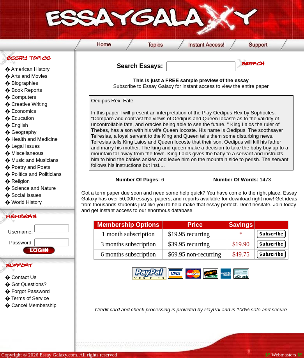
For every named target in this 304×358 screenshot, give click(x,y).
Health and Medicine (34, 139)
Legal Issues (25, 146)
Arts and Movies (29, 76)
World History (26, 202)
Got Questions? (28, 284)
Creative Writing (29, 104)
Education (22, 118)
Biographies (24, 83)
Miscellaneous (27, 153)
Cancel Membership (34, 305)
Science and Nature (33, 188)
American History (30, 69)
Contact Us (23, 277)
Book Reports (26, 90)
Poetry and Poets (30, 167)
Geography (23, 132)
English (19, 125)
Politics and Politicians (36, 174)
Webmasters (284, 355)
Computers (23, 97)
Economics (23, 111)
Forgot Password (30, 291)
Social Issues (26, 195)
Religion (20, 181)
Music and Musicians (34, 160)
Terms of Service (30, 298)
